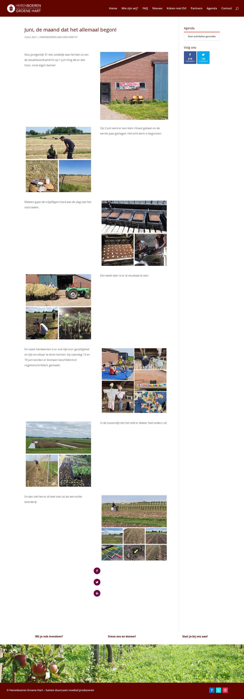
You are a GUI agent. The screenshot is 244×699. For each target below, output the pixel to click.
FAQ (145, 8)
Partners (196, 8)
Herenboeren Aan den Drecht (58, 37)
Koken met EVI (176, 8)
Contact (226, 8)
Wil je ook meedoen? (49, 636)
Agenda (212, 8)
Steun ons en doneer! (122, 636)
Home (113, 8)
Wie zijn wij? (130, 8)
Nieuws (157, 8)
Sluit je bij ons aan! (195, 636)
